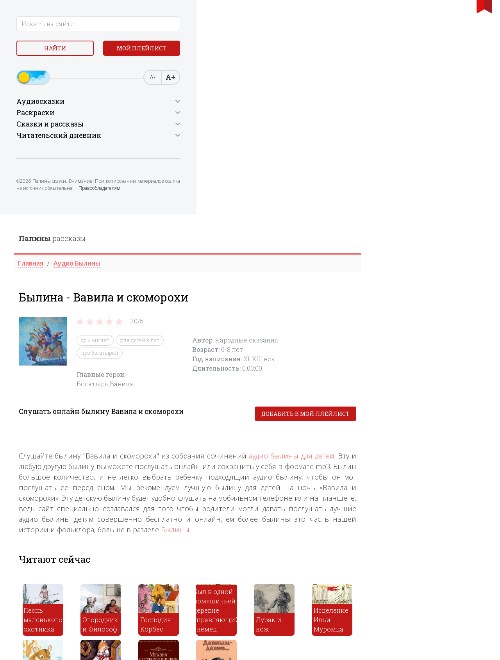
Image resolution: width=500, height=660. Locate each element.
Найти (62, 50)
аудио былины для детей (416, 241)
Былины (300, 315)
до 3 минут (220, 125)
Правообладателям (40, 219)
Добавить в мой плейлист (430, 199)
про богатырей (224, 138)
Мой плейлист (63, 69)
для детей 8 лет (264, 125)
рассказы (177, 24)
